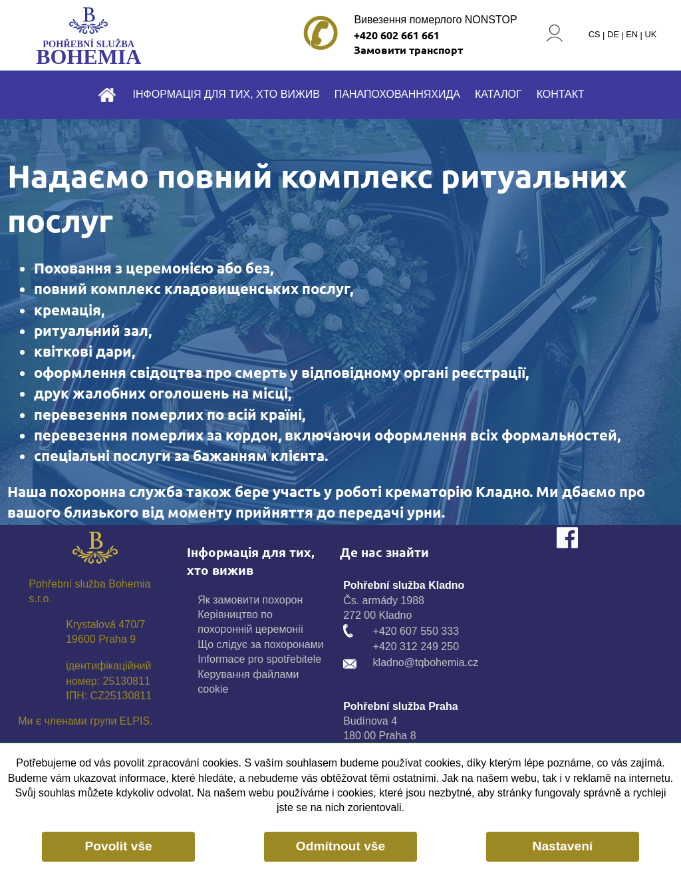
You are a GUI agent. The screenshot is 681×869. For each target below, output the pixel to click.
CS (595, 35)
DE (613, 35)
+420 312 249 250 (416, 646)
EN (632, 35)
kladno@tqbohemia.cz (426, 662)
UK (650, 35)
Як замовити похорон (250, 600)
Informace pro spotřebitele (259, 659)
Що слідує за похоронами (260, 644)
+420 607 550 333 (416, 631)
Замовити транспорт (408, 50)
